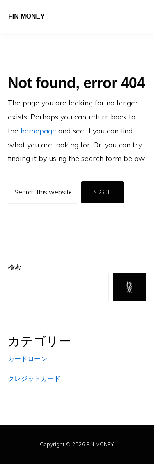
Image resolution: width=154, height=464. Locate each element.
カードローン (27, 358)
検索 (14, 267)
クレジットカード (34, 378)
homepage (38, 130)
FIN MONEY (26, 16)
